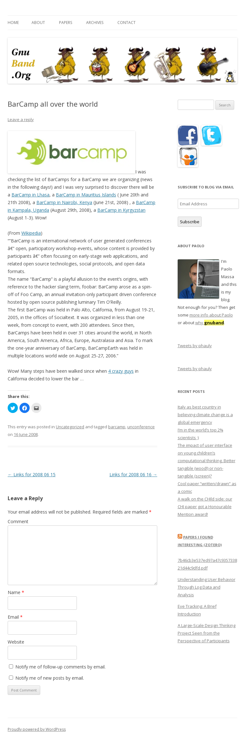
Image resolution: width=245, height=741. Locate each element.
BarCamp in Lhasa (30, 195)
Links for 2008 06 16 (133, 474)
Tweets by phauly (195, 345)
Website (16, 642)
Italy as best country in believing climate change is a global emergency (205, 414)
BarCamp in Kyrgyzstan (121, 210)
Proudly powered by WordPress (37, 729)
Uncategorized (70, 427)
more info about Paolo (211, 315)
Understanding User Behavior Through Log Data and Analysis (206, 587)
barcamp (116, 427)
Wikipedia (31, 233)
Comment (18, 521)
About (38, 22)
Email (15, 617)
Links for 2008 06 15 (32, 474)
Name (16, 592)
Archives (94, 22)
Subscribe (189, 222)
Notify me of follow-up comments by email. (60, 667)
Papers (65, 22)
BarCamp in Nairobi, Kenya (64, 202)
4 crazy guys (121, 371)
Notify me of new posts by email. (49, 678)
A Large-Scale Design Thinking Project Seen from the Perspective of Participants (206, 633)
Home (13, 22)
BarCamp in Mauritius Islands (86, 195)
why (209, 322)
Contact (126, 22)
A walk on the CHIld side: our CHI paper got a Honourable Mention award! (205, 506)
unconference (141, 427)
